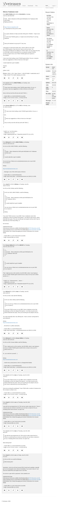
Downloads (30, 5)
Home (4, 5)
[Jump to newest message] (22, 78)
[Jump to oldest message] (4, 78)
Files (36, 5)
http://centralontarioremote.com (10, 168)
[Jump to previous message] (8, 78)
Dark (48, 5)
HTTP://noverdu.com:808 (34, 229)
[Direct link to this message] (13, 78)
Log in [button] (54, 5)
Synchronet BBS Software (14, 5)
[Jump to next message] (17, 78)
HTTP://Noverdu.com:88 (34, 228)
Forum (24, 5)
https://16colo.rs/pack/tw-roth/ (11, 27)
